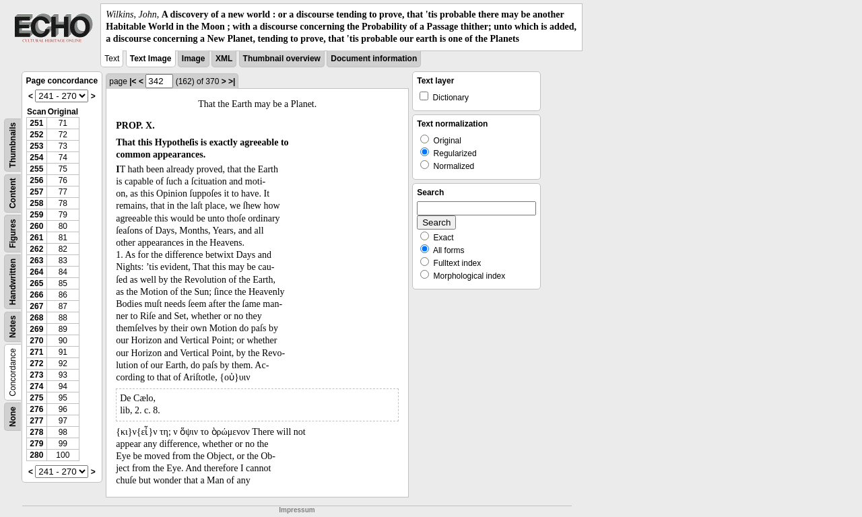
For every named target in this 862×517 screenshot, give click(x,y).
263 (36, 260)
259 (36, 214)
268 (36, 317)
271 (36, 352)
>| (231, 81)
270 (36, 340)
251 (36, 123)
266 (36, 295)
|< (132, 81)
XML (224, 58)
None (13, 417)
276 (36, 409)
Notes (13, 326)
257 (36, 192)
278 (36, 432)
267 (36, 306)
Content (13, 193)
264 (36, 272)
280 (36, 455)
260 (36, 226)
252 (36, 134)
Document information (374, 58)
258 (36, 203)
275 (36, 398)
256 (36, 180)
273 (36, 375)
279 (36, 443)
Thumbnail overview (282, 58)
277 (36, 420)
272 (36, 363)
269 (36, 329)
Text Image (151, 58)
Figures (13, 233)
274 (36, 386)
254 (36, 157)
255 (36, 169)
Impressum (296, 510)
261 (36, 237)
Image (193, 58)
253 (36, 146)
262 (36, 249)
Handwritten (13, 281)
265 (36, 283)
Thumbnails (13, 144)
